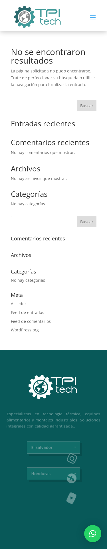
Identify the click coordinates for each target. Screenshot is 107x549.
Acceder (18, 303)
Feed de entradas (27, 312)
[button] (92, 533)
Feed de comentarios (31, 321)
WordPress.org (25, 330)
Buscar (86, 105)
